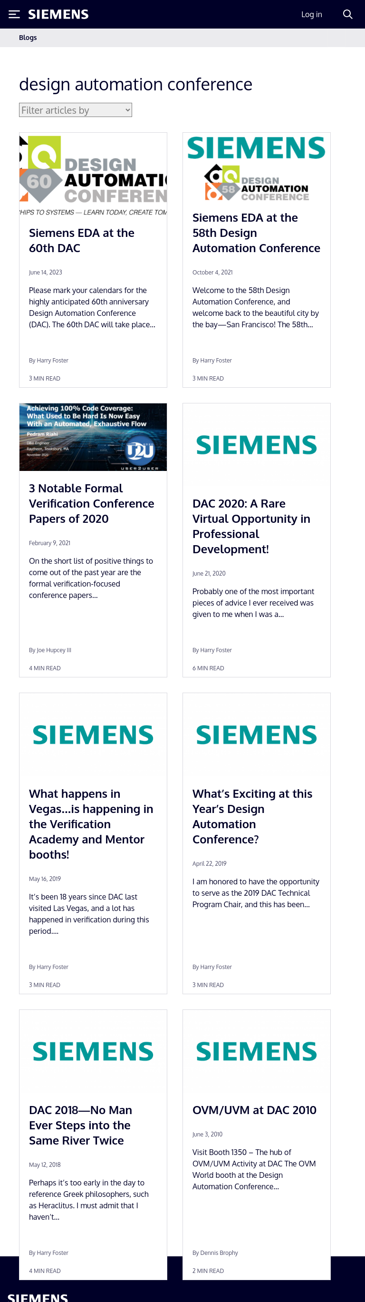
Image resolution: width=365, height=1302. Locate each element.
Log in (311, 14)
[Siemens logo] (58, 14)
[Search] (347, 14)
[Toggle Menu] (14, 14)
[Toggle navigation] (336, 38)
